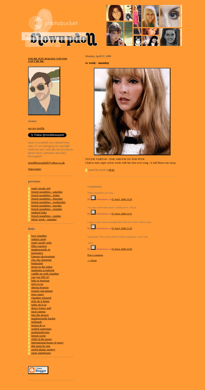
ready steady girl (40, 188)
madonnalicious (40, 332)
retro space (37, 294)
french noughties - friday (45, 195)
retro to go (37, 284)
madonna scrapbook (42, 270)
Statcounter (34, 169)
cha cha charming (41, 259)
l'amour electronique (43, 256)
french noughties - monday (46, 209)
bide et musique (40, 280)
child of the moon (41, 339)
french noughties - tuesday (46, 205)
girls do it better (40, 301)
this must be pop (40, 346)
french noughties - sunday (46, 216)
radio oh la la (38, 304)
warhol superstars (41, 328)
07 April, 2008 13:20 (122, 199)
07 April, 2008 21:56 (122, 228)
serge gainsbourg (41, 352)
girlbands (36, 321)
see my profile (36, 128)
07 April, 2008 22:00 (122, 249)
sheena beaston (40, 287)
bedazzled (37, 263)
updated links (39, 212)
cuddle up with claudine (45, 273)
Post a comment (95, 255)
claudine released (41, 297)
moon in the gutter (41, 266)
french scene (38, 335)
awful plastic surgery (43, 349)
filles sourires (39, 246)
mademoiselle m (40, 249)
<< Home (92, 260)
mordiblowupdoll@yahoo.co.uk (46, 162)
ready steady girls (41, 242)
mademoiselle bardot (43, 318)
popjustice (37, 253)
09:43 (111, 169)
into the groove (40, 315)
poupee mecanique (42, 290)
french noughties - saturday (47, 191)
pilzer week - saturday (44, 219)
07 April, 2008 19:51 (122, 213)
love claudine (39, 235)
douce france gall (41, 308)
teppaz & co (38, 325)
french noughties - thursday (47, 198)
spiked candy (38, 239)
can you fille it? (40, 277)
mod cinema (38, 311)
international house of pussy (47, 342)
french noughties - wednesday (48, 202)
